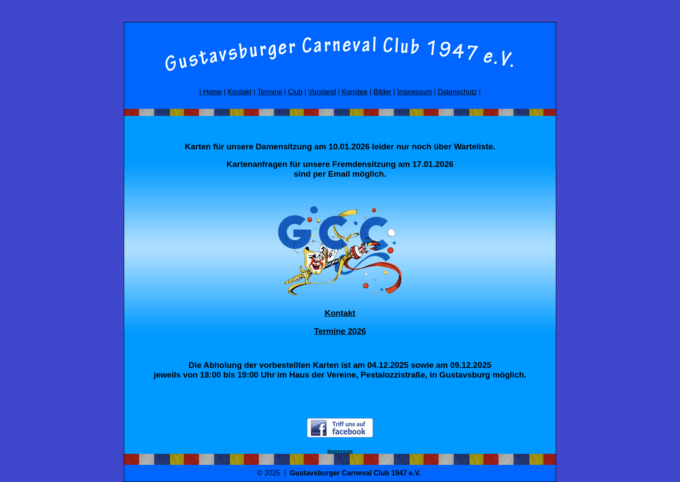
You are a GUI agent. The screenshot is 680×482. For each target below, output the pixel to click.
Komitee (355, 92)
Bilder (382, 92)
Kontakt (239, 92)
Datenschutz (457, 92)
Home (211, 92)
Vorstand (322, 92)
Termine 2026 (340, 331)
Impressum (414, 92)
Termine (269, 92)
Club (295, 92)
